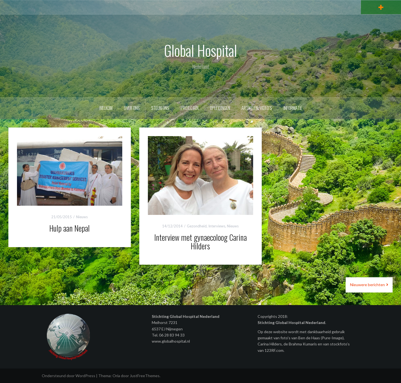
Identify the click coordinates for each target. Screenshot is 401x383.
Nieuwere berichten (367, 284)
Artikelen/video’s (256, 108)
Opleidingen (220, 108)
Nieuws (82, 217)
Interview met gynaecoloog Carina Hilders (200, 242)
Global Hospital (200, 50)
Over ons (132, 108)
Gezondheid (197, 226)
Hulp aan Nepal (69, 228)
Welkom (106, 108)
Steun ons (160, 108)
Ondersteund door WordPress (68, 375)
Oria (116, 375)
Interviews (216, 226)
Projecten (190, 108)
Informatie (292, 108)
